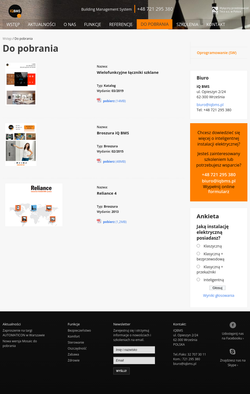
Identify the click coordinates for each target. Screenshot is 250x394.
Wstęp (13, 24)
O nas (70, 24)
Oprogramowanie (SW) (216, 52)
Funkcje (92, 24)
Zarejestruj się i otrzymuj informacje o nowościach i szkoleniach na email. (132, 335)
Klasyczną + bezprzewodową (210, 256)
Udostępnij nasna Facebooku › (233, 331)
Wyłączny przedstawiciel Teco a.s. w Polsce (234, 9)
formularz (218, 191)
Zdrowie (73, 360)
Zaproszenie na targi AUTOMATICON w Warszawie (24, 332)
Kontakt (215, 24)
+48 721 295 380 (219, 175)
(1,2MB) (112, 221)
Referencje (121, 24)
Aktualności (42, 24)
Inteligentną (214, 279)
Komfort (74, 336)
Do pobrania (154, 24)
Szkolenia (187, 24)
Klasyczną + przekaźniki (210, 269)
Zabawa (73, 354)
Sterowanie (76, 342)
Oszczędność (77, 348)
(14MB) (111, 100)
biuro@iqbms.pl (210, 104)
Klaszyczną (213, 246)
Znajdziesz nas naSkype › (233, 358)
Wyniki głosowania (218, 295)
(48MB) (111, 161)
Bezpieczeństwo (79, 330)
